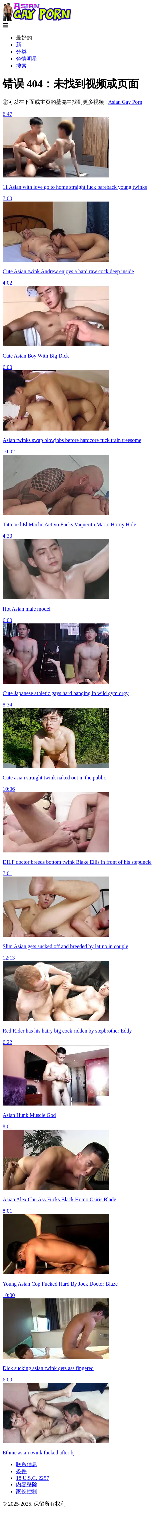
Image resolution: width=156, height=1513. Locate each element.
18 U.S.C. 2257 (32, 1478)
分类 (21, 52)
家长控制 (26, 1491)
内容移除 (26, 1484)
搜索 (21, 66)
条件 (21, 1471)
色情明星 (26, 59)
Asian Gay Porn (125, 102)
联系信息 (26, 1464)
